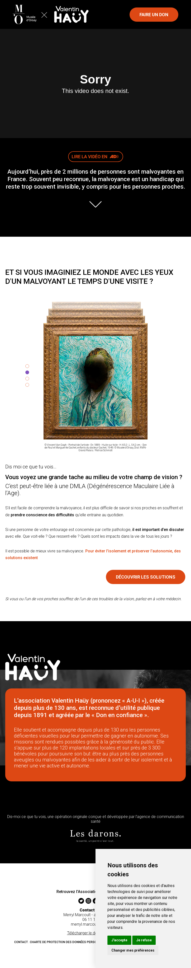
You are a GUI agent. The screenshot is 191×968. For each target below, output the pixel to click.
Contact (21, 942)
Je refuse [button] (144, 940)
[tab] (27, 366)
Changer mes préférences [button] (132, 950)
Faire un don (154, 14)
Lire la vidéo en (97, 156)
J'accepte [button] (119, 940)
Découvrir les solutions (145, 577)
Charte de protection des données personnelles (69, 942)
